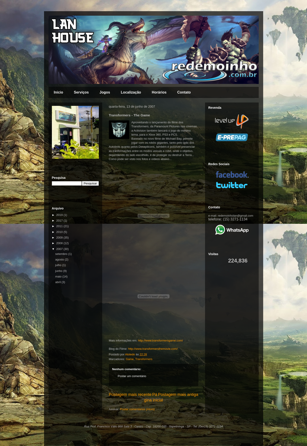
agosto (60, 259)
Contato (184, 92)
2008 (60, 243)
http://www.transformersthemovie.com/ (153, 348)
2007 (60, 249)
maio (58, 276)
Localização (131, 92)
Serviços (81, 92)
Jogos (105, 92)
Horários (159, 92)
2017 (60, 220)
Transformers (143, 359)
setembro (61, 254)
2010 (60, 232)
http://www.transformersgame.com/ (160, 340)
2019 (60, 215)
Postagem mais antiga (178, 394)
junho (59, 271)
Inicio (58, 92)
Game (129, 359)
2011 (60, 226)
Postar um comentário (132, 376)
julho (58, 265)
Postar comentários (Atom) (137, 409)
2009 (60, 237)
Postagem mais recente (130, 394)
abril (58, 282)
